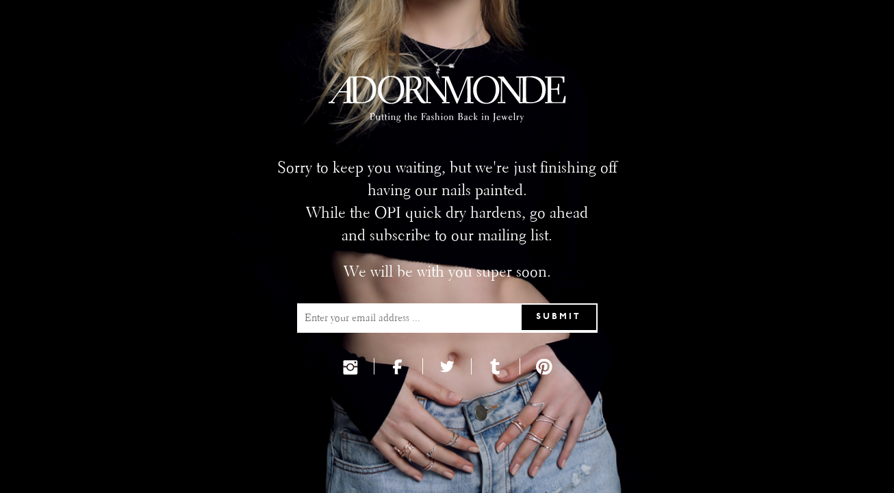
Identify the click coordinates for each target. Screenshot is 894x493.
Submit (558, 317)
